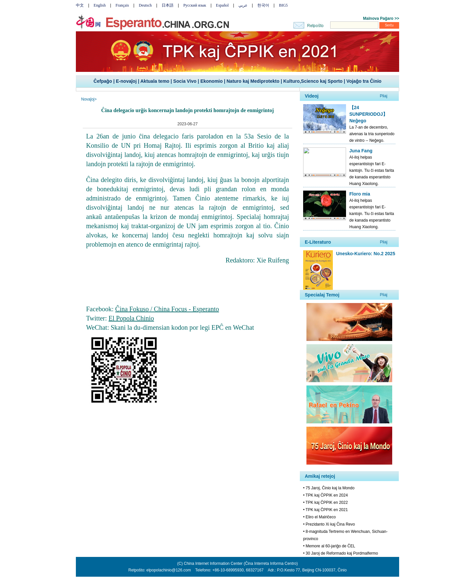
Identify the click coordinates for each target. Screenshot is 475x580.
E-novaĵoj (126, 81)
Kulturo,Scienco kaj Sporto (313, 81)
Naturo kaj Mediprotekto (253, 81)
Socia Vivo (185, 81)
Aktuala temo (154, 81)
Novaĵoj (87, 99)
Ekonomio (211, 81)
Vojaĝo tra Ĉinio (363, 81)
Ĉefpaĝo (103, 81)
